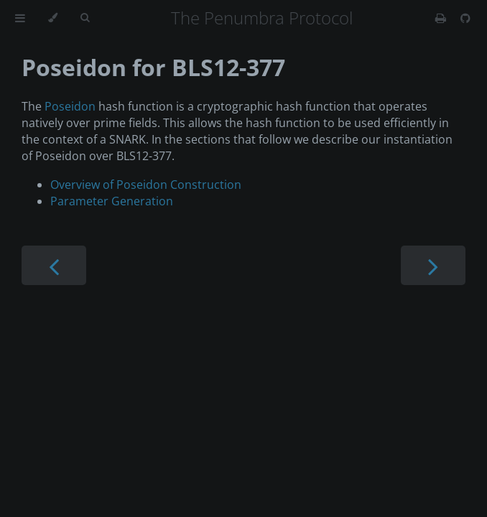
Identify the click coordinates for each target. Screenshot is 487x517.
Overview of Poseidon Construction (145, 184)
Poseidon (70, 106)
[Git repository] (465, 18)
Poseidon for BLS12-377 (153, 67)
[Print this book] (442, 18)
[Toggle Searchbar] (85, 18)
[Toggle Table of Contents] (20, 18)
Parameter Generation (111, 201)
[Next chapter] (433, 265)
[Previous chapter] (54, 265)
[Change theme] (53, 18)
